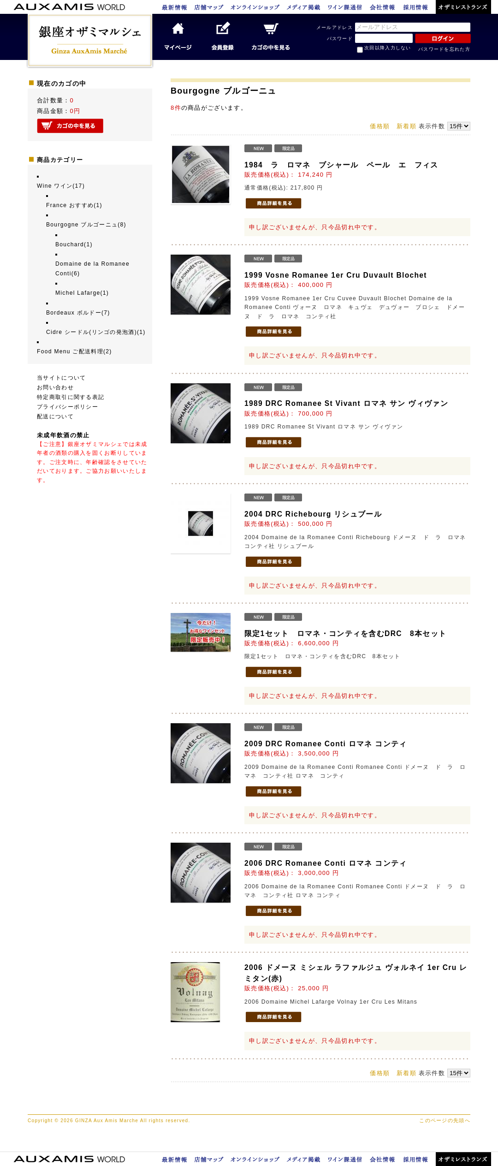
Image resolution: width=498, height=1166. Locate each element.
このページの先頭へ (444, 1120)
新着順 (406, 126)
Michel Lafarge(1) (82, 293)
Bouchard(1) (74, 244)
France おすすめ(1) (74, 205)
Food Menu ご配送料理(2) (74, 351)
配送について (55, 416)
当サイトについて (61, 378)
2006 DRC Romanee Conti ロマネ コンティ (325, 863)
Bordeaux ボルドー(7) (78, 312)
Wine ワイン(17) (61, 186)
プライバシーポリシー (67, 407)
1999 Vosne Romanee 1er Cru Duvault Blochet (335, 275)
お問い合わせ (55, 387)
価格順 (380, 126)
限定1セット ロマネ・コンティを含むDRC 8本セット (345, 633)
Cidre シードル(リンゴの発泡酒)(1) (96, 332)
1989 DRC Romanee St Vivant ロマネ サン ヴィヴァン (346, 403)
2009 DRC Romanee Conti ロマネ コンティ (325, 744)
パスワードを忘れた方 (444, 49)
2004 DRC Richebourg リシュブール (313, 514)
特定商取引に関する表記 (70, 397)
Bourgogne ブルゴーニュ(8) (86, 224)
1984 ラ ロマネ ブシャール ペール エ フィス (341, 165)
